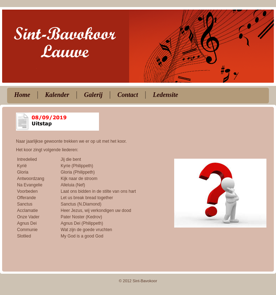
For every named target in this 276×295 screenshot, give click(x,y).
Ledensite (165, 94)
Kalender (57, 94)
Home (22, 94)
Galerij (93, 94)
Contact (127, 94)
